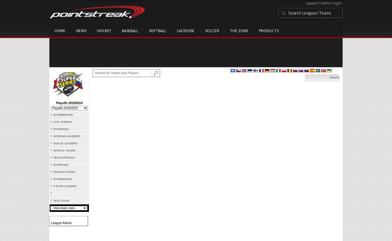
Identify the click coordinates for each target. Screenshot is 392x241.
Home (60, 31)
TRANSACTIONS (64, 171)
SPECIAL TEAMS (64, 150)
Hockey (104, 31)
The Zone (239, 31)
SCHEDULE (60, 164)
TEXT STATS (61, 200)
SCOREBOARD (63, 114)
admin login (332, 3)
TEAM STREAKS (64, 157)
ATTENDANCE (62, 179)
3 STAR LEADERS (64, 186)
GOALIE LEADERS (65, 143)
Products (269, 31)
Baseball (130, 31)
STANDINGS (61, 129)
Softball (157, 31)
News (81, 31)
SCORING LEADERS (66, 136)
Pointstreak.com (97, 12)
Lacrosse (186, 31)
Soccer (212, 31)
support (312, 3)
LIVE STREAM (62, 122)
